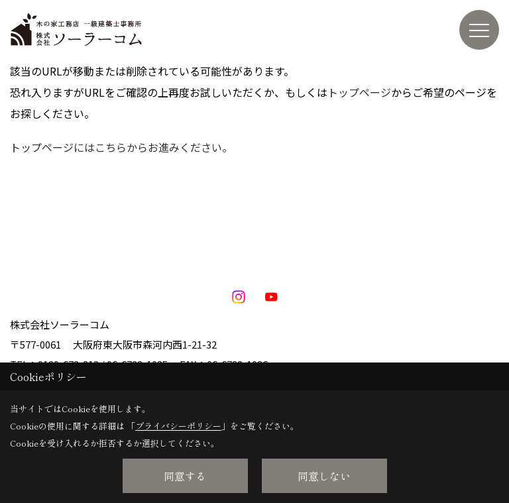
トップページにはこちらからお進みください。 (121, 147)
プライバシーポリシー (178, 425)
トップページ (359, 92)
